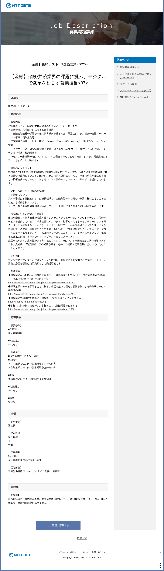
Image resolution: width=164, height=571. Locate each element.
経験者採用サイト (129, 67)
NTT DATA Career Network (134, 97)
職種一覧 (82, 538)
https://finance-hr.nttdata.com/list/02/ (27, 301)
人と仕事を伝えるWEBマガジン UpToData (136, 76)
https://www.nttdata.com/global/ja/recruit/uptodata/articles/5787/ (41, 282)
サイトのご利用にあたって (94, 552)
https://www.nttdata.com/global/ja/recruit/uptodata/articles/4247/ (41, 294)
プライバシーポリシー (68, 552)
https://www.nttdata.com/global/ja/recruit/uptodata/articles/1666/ (41, 309)
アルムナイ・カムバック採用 (135, 90)
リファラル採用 (128, 84)
